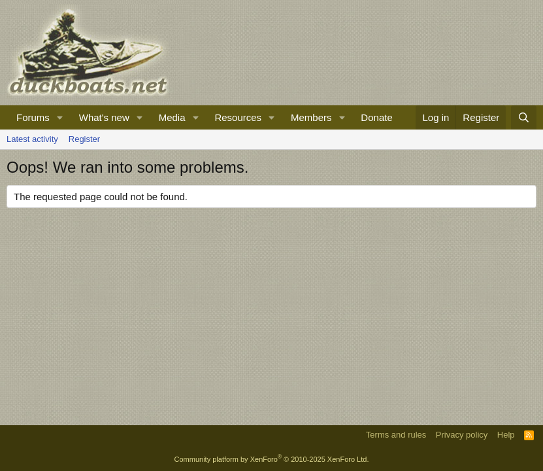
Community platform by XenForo (271, 459)
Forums (33, 117)
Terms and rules (396, 435)
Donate (376, 117)
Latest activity (32, 139)
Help (506, 435)
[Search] (523, 117)
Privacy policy (461, 435)
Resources (237, 117)
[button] (60, 117)
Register (84, 139)
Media (172, 117)
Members (311, 117)
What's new (104, 117)
